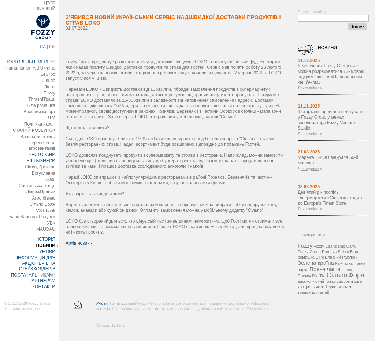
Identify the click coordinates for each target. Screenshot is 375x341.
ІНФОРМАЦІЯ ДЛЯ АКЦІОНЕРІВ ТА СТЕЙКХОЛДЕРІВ (36, 263)
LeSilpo (48, 74)
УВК (51, 223)
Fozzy (49, 93)
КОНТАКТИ (43, 286)
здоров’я (345, 281)
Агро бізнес (43, 198)
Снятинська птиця (37, 185)
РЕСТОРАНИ (42, 154)
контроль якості (312, 287)
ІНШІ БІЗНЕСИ (40, 160)
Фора (50, 86)
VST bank (45, 210)
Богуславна (43, 173)
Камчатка (344, 263)
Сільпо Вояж (42, 204)
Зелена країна (316, 263)
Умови (102, 303)
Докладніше (308, 88)
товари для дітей (313, 292)
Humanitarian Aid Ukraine (30, 68)
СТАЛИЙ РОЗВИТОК (34, 130)
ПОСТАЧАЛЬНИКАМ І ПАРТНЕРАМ (33, 278)
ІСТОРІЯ (46, 239)
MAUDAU (45, 229)
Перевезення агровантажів (42, 145)
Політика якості (39, 124)
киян (358, 281)
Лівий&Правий (40, 191)
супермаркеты (341, 287)
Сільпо (48, 80)
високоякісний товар (317, 281)
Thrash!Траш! (41, 99)
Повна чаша (324, 269)
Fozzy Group (309, 251)
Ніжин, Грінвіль (40, 167)
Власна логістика (37, 136)
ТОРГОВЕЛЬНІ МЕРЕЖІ (30, 61)
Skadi (49, 179)
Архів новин (79, 243)
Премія (348, 269)
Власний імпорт (39, 111)
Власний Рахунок (341, 257)
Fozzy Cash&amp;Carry (334, 246)
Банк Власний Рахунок (32, 216)
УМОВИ (47, 251)
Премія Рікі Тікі (312, 276)
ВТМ (50, 118)
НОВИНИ (45, 245)
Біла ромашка (41, 105)
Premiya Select (335, 251)
